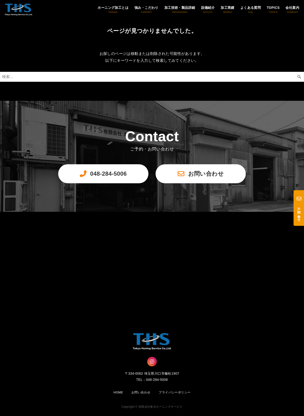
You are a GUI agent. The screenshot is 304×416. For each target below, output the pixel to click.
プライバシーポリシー (174, 392)
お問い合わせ (140, 392)
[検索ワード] (152, 77)
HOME (118, 392)
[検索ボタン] (299, 77)
